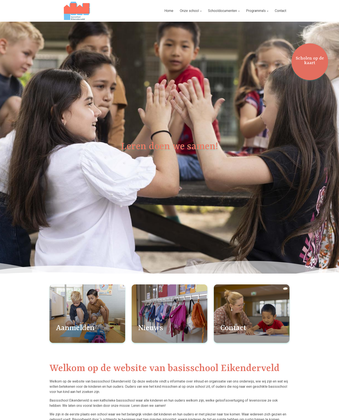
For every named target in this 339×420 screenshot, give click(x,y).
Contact (280, 11)
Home (168, 11)
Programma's (256, 11)
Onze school (189, 11)
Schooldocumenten (222, 11)
